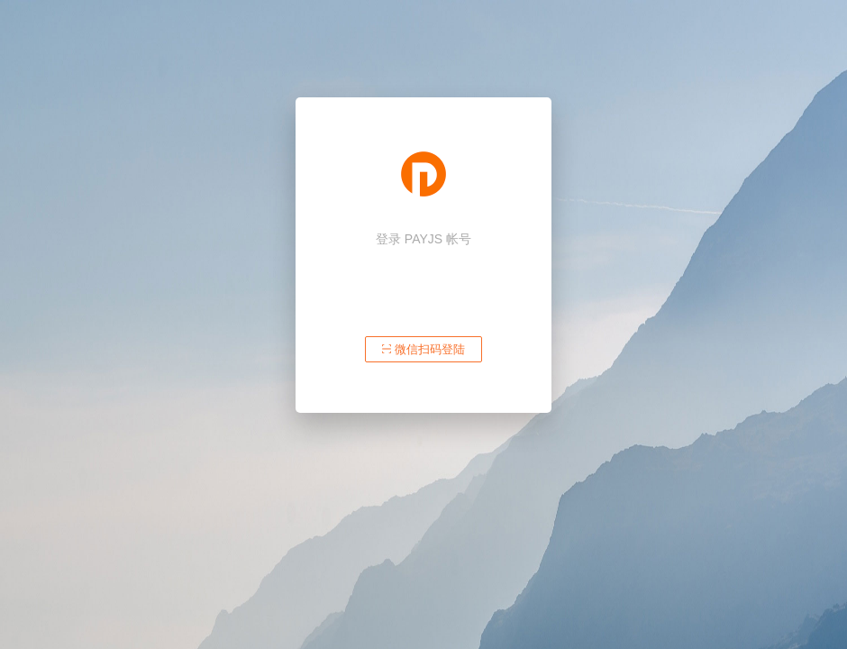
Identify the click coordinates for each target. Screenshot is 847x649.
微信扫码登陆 (423, 349)
